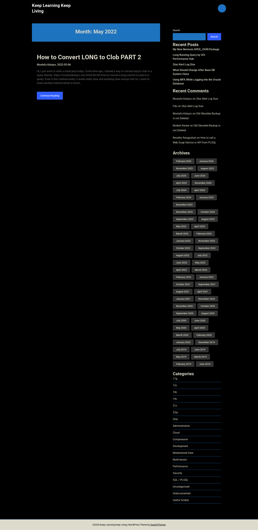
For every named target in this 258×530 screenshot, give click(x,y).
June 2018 (204, 364)
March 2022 (201, 270)
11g (175, 378)
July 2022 (202, 255)
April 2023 (199, 226)
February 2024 (183, 197)
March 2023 (182, 233)
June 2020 (199, 320)
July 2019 (181, 349)
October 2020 (208, 306)
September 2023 (184, 219)
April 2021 (202, 291)
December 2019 (206, 342)
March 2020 (182, 335)
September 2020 (184, 313)
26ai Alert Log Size (184, 64)
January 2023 (183, 241)
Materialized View (183, 452)
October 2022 (183, 248)
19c (175, 398)
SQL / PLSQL (180, 479)
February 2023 (204, 233)
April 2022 (181, 270)
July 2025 (181, 175)
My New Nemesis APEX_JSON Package (196, 49)
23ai (175, 412)
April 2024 (199, 190)
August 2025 (207, 168)
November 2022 (206, 241)
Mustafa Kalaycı (182, 98)
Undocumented (181, 493)
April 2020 (199, 327)
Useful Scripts (181, 500)
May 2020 (181, 327)
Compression (180, 439)
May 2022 (200, 262)
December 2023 (184, 204)
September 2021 (207, 284)
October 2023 (208, 212)
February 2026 (183, 161)
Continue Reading (49, 95)
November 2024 (203, 183)
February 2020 (204, 335)
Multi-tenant (180, 459)
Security (177, 473)
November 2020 (184, 306)
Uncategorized (181, 486)
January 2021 (183, 299)
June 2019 (199, 349)
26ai (175, 419)
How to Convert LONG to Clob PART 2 (89, 57)
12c (175, 385)
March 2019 (200, 356)
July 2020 (181, 320)
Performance (180, 466)
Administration (181, 425)
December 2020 (206, 299)
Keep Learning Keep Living (51, 8)
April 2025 (181, 183)
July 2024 (181, 190)
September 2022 (207, 248)
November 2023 (184, 212)
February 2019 (183, 364)
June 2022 (181, 262)
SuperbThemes (158, 524)
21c (175, 405)
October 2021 (183, 284)
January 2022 (206, 277)
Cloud (176, 432)
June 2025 (199, 175)
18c (175, 392)
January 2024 (206, 197)
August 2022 (182, 255)
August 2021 (182, 291)
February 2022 (183, 277)
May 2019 (181, 356)
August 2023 (208, 219)
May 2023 (181, 226)
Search (176, 30)
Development (180, 446)
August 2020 (208, 313)
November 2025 (184, 168)
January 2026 (206, 161)
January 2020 (183, 342)
